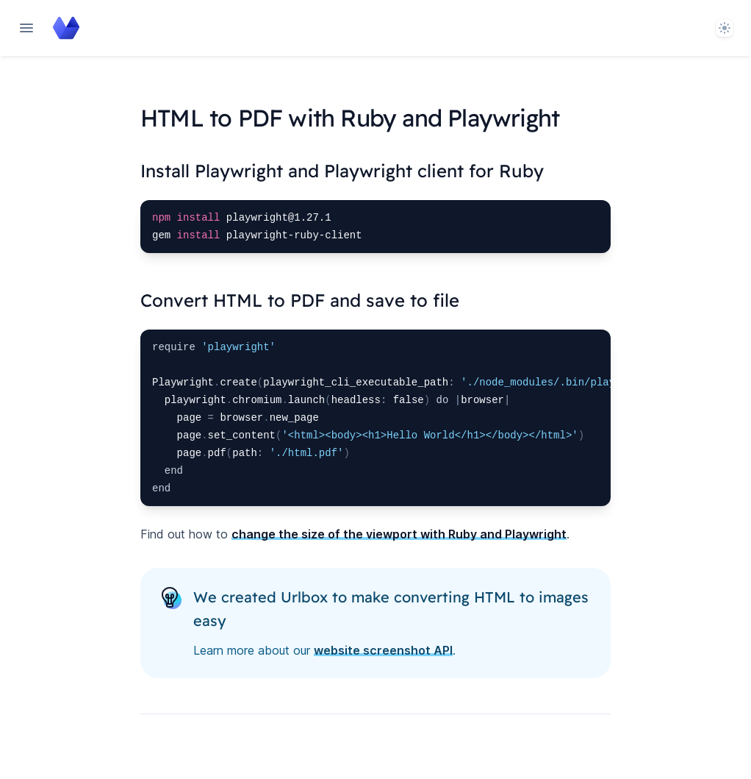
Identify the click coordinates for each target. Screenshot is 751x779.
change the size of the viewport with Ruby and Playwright (399, 534)
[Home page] (66, 28)
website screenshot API (383, 650)
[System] (724, 28)
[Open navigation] (26, 28)
